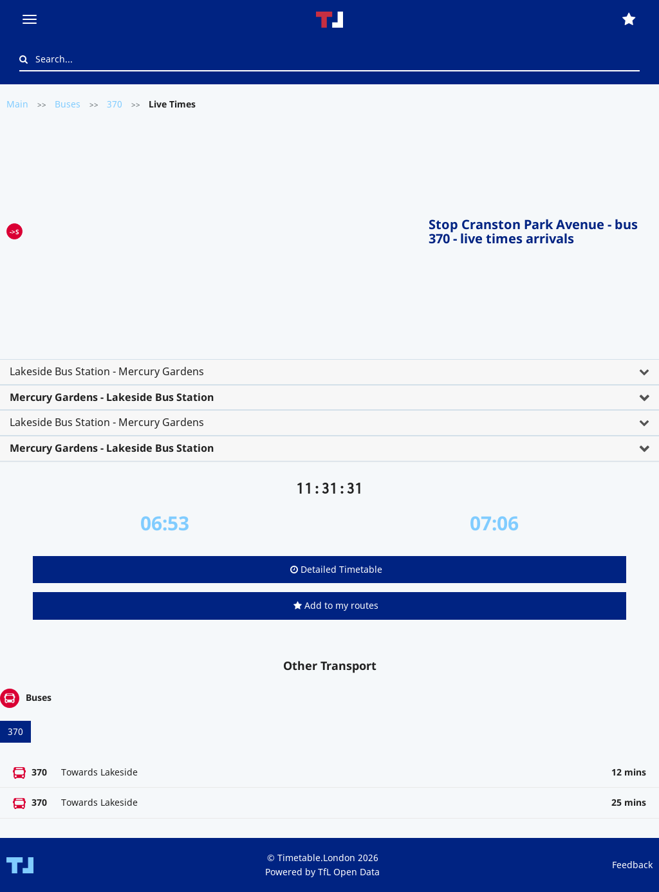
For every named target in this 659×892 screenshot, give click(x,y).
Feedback (632, 865)
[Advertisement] (225, 229)
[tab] (329, 372)
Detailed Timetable (336, 569)
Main (17, 104)
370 (114, 104)
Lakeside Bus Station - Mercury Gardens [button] (107, 371)
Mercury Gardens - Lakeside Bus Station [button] (112, 397)
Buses (67, 104)
